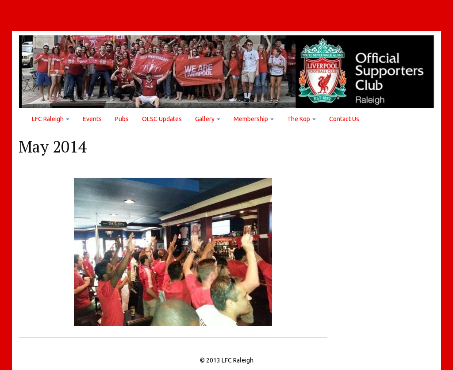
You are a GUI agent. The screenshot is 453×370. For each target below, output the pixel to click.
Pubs (122, 118)
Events (92, 118)
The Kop (301, 118)
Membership (254, 118)
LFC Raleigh (50, 118)
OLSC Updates (162, 118)
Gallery (207, 118)
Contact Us (344, 118)
